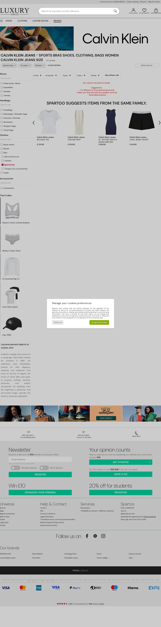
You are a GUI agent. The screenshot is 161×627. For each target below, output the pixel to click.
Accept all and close (99, 322)
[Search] (115, 11)
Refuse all (58, 322)
